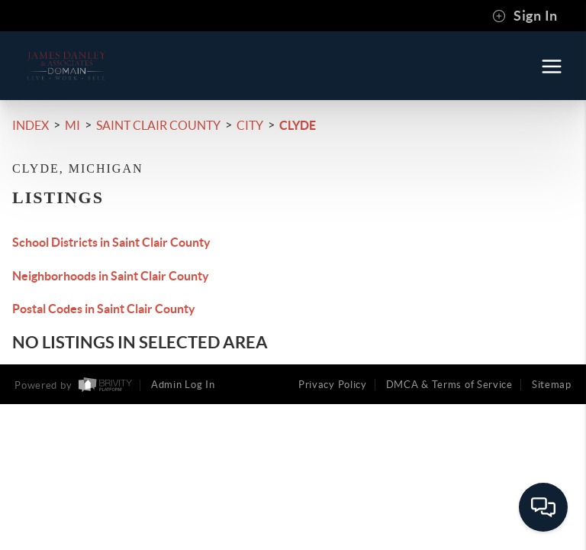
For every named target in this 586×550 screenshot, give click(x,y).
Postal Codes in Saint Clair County (103, 308)
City (250, 125)
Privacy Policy (332, 384)
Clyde (297, 125)
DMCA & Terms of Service (449, 384)
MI (72, 125)
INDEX (30, 125)
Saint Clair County (158, 125)
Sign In (525, 16)
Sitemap (552, 384)
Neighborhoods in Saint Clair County (110, 276)
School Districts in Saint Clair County (111, 242)
